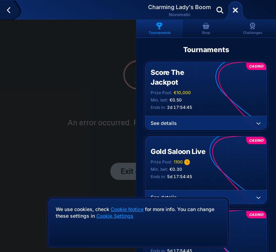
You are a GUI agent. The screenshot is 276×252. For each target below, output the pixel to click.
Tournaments (160, 28)
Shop (206, 28)
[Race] (235, 10)
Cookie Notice (127, 209)
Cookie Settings (114, 216)
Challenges (252, 28)
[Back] (11, 10)
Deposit (257, 10)
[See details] (258, 123)
